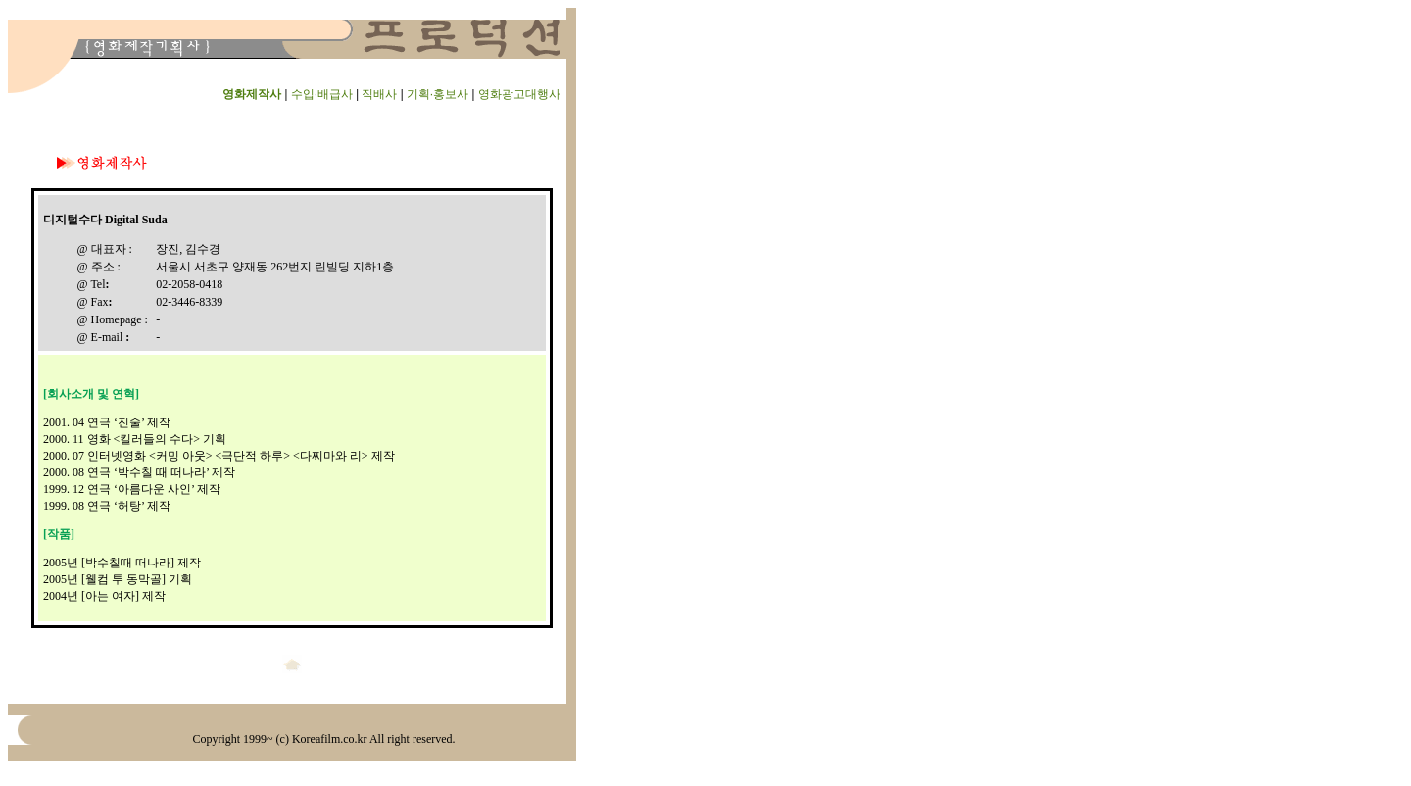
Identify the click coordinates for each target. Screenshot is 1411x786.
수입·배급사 (322, 94)
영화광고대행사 (519, 94)
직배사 (379, 94)
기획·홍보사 (437, 94)
